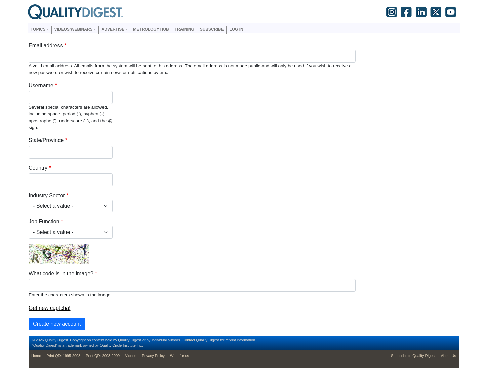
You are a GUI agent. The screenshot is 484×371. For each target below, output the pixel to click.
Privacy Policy (153, 356)
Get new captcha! (50, 308)
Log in (236, 29)
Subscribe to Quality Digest (413, 356)
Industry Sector (47, 195)
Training (184, 29)
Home (36, 356)
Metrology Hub (151, 29)
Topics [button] (38, 29)
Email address (46, 45)
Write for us (179, 356)
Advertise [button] (113, 29)
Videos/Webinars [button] (73, 29)
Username (41, 85)
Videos (130, 356)
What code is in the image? (61, 273)
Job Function (44, 221)
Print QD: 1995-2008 (63, 356)
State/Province (46, 140)
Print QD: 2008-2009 (103, 356)
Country (38, 168)
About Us (448, 356)
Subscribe (212, 29)
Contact (188, 340)
